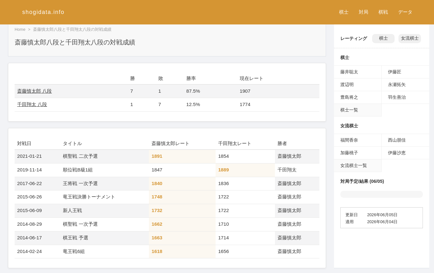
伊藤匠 (394, 71)
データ (405, 12)
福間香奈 (349, 140)
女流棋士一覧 (353, 165)
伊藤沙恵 (397, 152)
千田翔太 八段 (32, 104)
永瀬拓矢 (397, 84)
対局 (363, 12)
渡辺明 (347, 84)
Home (20, 29)
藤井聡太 (349, 71)
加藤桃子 (349, 152)
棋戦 (383, 12)
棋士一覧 (349, 109)
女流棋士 (410, 38)
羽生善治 (397, 97)
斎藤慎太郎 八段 (34, 91)
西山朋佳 (397, 140)
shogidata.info (43, 12)
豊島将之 (349, 97)
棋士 (344, 12)
